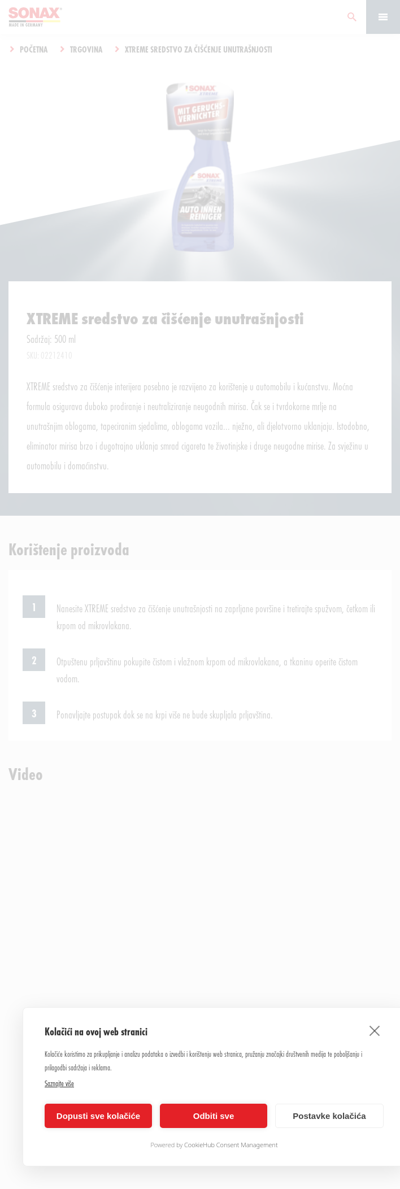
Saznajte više (59, 1083)
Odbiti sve (213, 1116)
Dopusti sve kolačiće (98, 1116)
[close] (375, 1030)
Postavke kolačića (329, 1116)
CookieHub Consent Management (231, 1144)
